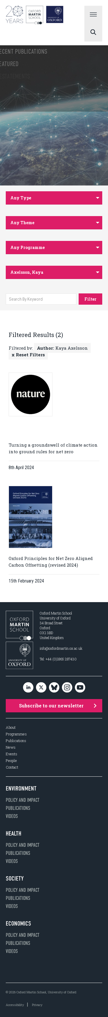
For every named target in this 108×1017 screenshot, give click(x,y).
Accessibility (15, 1005)
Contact (12, 767)
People (11, 761)
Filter (90, 299)
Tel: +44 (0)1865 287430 (58, 659)
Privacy (37, 1005)
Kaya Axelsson (62, 348)
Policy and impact (22, 800)
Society (15, 878)
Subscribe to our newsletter (58, 706)
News (11, 747)
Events (11, 754)
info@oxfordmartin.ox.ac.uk (61, 648)
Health (13, 833)
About (11, 727)
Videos (12, 816)
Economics (18, 923)
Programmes (16, 734)
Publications (16, 741)
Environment (21, 788)
